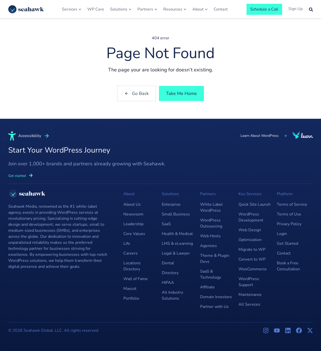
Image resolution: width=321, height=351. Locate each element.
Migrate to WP (251, 249)
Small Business (176, 214)
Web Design (249, 230)
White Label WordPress (211, 207)
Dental (168, 263)
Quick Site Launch (254, 204)
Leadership (133, 224)
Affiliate (207, 287)
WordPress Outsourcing (211, 223)
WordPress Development (250, 217)
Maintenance (250, 294)
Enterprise (171, 204)
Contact (284, 253)
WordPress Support (248, 282)
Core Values (134, 234)
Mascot (129, 288)
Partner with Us (214, 306)
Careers (130, 253)
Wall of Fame (135, 279)
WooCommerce (252, 269)
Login (282, 234)
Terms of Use (289, 214)
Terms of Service (292, 204)
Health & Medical (177, 234)
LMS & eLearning (177, 243)
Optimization (250, 240)
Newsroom (133, 214)
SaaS (166, 224)
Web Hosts (210, 236)
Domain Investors (216, 297)
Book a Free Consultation (288, 266)
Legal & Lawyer (176, 253)
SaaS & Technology (210, 274)
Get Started (287, 243)
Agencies (208, 246)
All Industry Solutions (172, 295)
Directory (170, 273)
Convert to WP (252, 259)
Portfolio (131, 298)
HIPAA (168, 282)
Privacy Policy (289, 224)
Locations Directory (132, 266)
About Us (132, 204)
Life (126, 243)
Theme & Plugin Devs (214, 258)
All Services (249, 304)
